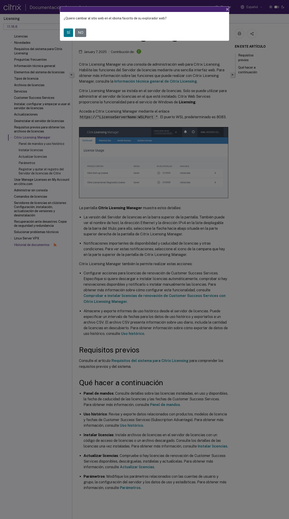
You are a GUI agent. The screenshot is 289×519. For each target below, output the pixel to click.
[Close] (227, 9)
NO (80, 32)
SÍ (68, 32)
